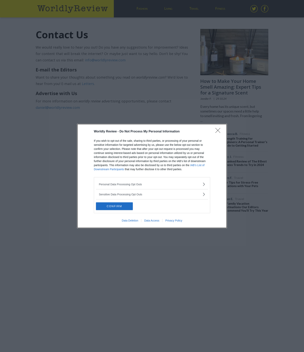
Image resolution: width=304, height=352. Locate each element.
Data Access (151, 220)
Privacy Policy (173, 220)
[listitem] (152, 184)
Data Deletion (130, 220)
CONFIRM (114, 206)
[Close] (219, 131)
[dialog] (152, 176)
